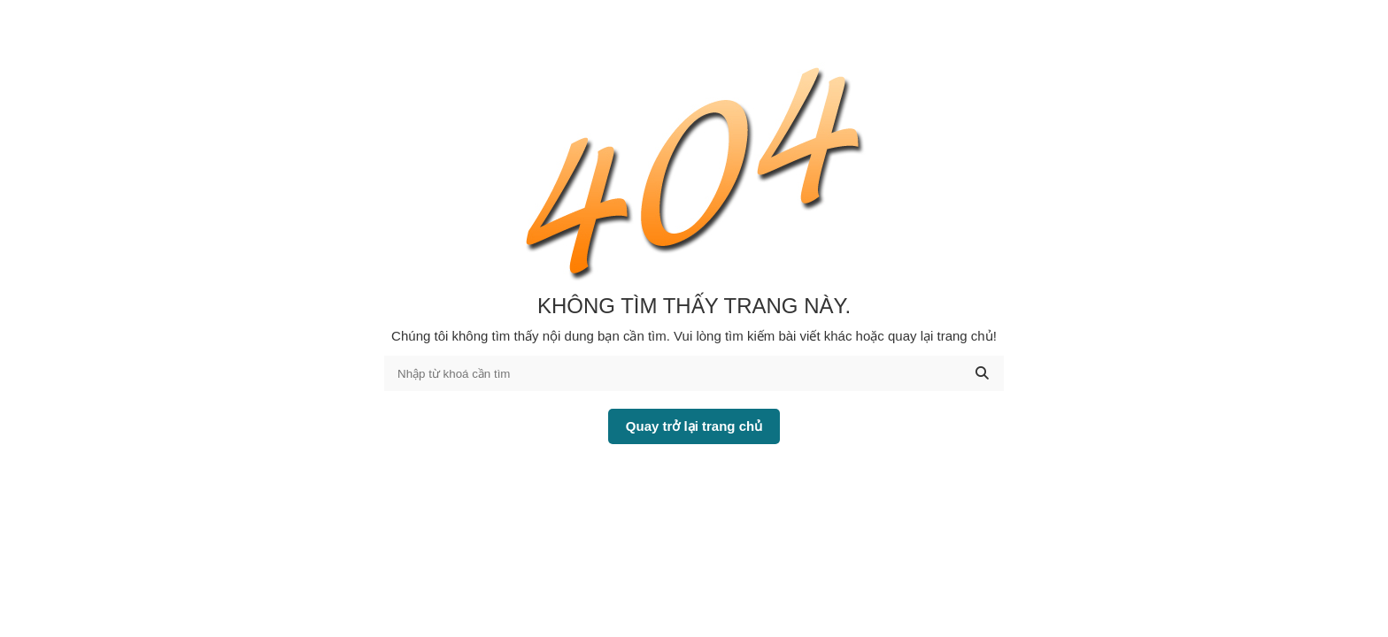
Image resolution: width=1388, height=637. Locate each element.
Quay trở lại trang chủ (694, 426)
